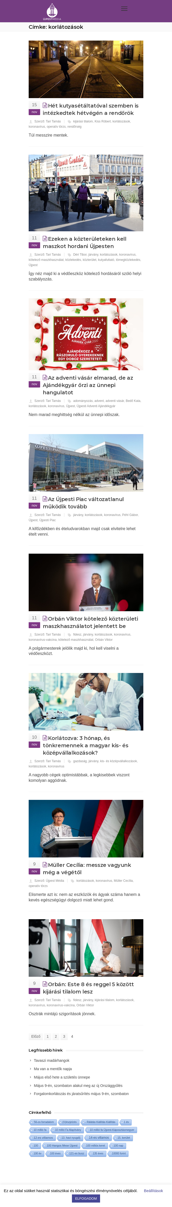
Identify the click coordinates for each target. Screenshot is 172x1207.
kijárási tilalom (83, 121)
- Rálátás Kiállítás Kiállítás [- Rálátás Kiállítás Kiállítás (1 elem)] (100, 1122)
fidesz (77, 634)
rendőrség (74, 126)
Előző (35, 1036)
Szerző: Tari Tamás (47, 121)
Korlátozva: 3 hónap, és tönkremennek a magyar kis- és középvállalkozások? (85, 745)
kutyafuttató (106, 260)
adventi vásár (115, 401)
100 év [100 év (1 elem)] (37, 1153)
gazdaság (80, 761)
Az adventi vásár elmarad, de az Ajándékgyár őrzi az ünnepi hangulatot (88, 385)
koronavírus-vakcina (43, 640)
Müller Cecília (123, 881)
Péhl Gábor (130, 515)
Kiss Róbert (103, 121)
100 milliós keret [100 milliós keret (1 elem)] (95, 1145)
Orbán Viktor (104, 640)
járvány (93, 254)
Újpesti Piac (47, 520)
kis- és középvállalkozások (118, 761)
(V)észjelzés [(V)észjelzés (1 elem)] (70, 1122)
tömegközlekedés (128, 260)
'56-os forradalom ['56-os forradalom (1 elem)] (44, 1122)
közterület (89, 260)
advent (99, 401)
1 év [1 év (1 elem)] (126, 1122)
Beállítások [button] (153, 1190)
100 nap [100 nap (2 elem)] (118, 1145)
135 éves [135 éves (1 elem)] (98, 1153)
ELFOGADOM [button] (86, 1198)
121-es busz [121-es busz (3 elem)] (76, 1153)
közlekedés (73, 260)
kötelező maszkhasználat (46, 260)
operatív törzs (56, 126)
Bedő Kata (133, 401)
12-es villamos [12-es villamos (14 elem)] (43, 1137)
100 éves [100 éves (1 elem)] (55, 1153)
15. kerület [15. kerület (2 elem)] (124, 1137)
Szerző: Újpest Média (49, 881)
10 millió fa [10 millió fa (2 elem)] (40, 1130)
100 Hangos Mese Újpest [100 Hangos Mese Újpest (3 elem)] (62, 1145)
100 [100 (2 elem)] (36, 1145)
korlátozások (121, 121)
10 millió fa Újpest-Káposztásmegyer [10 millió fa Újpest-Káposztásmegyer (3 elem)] (112, 1129)
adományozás (83, 401)
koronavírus (37, 126)
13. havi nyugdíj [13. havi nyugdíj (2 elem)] (71, 1137)
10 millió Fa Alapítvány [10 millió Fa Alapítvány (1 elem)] (68, 1130)
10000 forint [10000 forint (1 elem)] (119, 1153)
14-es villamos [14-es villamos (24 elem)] (99, 1137)
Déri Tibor (80, 254)
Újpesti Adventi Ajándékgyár (96, 406)
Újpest (33, 265)
